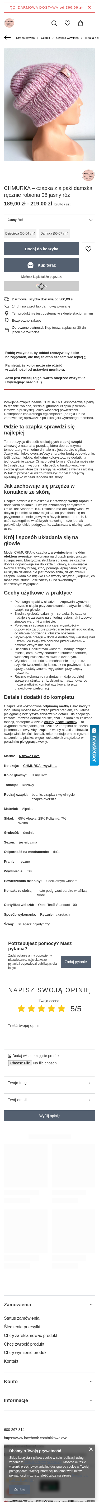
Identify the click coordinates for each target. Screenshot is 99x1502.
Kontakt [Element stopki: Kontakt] (11, 1361)
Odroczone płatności (27, 328)
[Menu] (93, 23)
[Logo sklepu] (9, 23)
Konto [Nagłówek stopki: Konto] (11, 1381)
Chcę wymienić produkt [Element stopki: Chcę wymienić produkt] (26, 1352)
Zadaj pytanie (76, 962)
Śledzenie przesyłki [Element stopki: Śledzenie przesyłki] (22, 1327)
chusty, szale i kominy (60, 722)
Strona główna (25, 37)
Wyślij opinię (49, 1116)
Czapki (45, 37)
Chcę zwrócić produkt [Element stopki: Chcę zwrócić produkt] (24, 1344)
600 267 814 (14, 1429)
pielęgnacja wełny (33, 742)
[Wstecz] (8, 38)
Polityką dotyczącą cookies (43, 1462)
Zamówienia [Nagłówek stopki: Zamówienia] (17, 1304)
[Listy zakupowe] (67, 23)
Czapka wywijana (67, 37)
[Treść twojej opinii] (49, 1032)
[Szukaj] (54, 23)
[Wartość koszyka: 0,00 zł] (80, 23)
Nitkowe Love (29, 756)
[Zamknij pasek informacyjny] (89, 7)
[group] (49, 108)
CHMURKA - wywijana (40, 766)
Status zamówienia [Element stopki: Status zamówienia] (21, 1318)
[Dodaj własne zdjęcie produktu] (43, 1063)
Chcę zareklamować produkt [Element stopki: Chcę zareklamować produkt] (30, 1335)
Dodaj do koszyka (41, 249)
